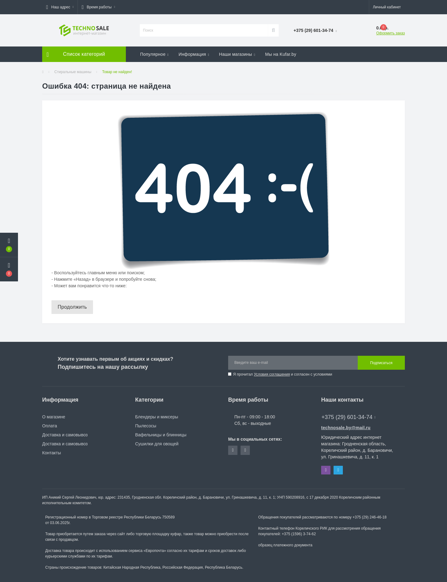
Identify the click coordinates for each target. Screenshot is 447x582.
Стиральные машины (72, 72)
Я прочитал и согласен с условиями (282, 374)
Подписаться (381, 363)
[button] (59, 7)
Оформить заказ (390, 33)
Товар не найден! (117, 72)
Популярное (154, 54)
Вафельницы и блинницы (160, 434)
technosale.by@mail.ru (345, 427)
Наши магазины (237, 54)
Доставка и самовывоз (65, 434)
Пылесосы (145, 425)
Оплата (49, 425)
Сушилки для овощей (157, 443)
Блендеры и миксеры (156, 416)
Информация (194, 54)
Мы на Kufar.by (280, 54)
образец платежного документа (285, 545)
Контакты (51, 452)
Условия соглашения (272, 374)
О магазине (53, 416)
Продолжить (72, 307)
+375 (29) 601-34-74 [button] (348, 417)
